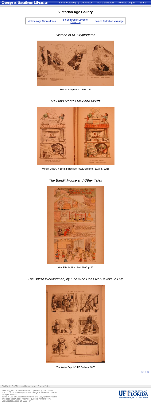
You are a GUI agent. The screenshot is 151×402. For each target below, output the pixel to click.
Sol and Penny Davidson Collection (75, 21)
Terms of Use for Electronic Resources (18, 397)
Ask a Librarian (105, 2)
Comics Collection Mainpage (109, 21)
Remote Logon (126, 2)
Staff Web (6, 386)
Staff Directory (18, 386)
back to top (145, 372)
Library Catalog (67, 2)
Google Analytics (22, 399)
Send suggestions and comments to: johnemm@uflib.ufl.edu (27, 390)
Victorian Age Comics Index (42, 21)
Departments (30, 386)
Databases (86, 2)
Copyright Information (48, 397)
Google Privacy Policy (41, 399)
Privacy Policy (43, 386)
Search (143, 2)
